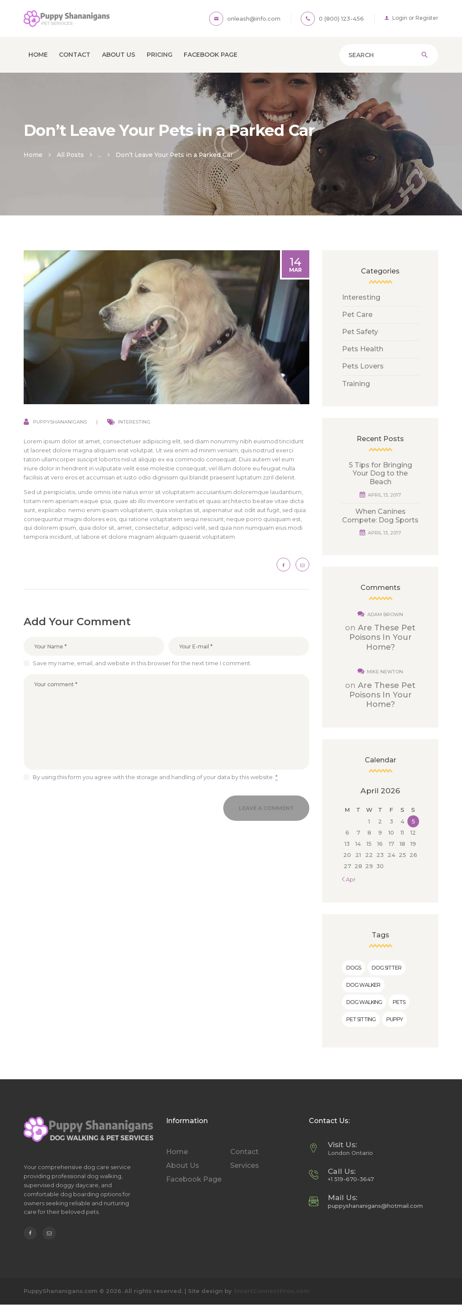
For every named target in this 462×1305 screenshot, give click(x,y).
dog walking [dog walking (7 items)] (364, 1002)
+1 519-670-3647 (351, 1179)
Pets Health (362, 349)
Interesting (134, 422)
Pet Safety (360, 332)
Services (244, 1165)
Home (33, 154)
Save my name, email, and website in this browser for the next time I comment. (142, 663)
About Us (182, 1165)
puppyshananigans (60, 422)
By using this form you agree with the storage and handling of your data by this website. (155, 777)
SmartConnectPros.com (272, 1290)
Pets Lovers (363, 366)
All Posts (70, 154)
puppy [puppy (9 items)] (394, 1019)
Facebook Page (194, 1179)
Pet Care (357, 314)
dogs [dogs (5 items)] (353, 967)
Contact (244, 1152)
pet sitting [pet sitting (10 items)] (361, 1019)
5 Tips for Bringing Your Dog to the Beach (380, 473)
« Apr (349, 879)
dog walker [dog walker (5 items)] (363, 985)
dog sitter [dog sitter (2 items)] (386, 967)
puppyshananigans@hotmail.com (375, 1205)
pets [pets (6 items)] (399, 1002)
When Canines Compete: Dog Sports (380, 515)
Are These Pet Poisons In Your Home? (382, 637)
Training (356, 384)
